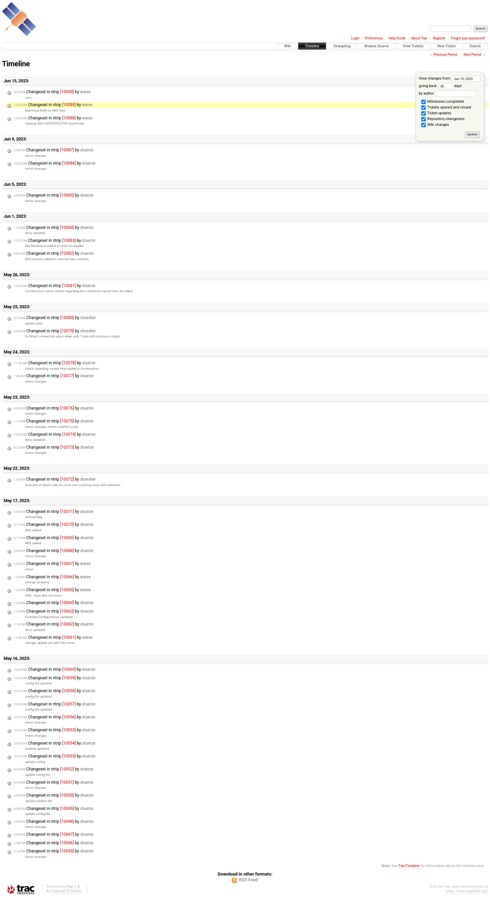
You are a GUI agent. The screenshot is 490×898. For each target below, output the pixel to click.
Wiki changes (435, 125)
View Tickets (413, 46)
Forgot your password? (468, 38)
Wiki (287, 46)
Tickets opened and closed (446, 107)
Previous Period (445, 54)
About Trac (419, 38)
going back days (440, 86)
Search (475, 46)
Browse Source (376, 46)
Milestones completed (442, 102)
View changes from (449, 78)
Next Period (472, 54)
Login (355, 38)
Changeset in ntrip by (52, 91)
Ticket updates (436, 113)
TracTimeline (409, 866)
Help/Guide (397, 38)
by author (447, 93)
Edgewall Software (66, 891)
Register (439, 38)
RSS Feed (248, 879)
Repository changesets (442, 119)
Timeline (312, 46)
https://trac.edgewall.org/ (467, 891)
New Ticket (447, 46)
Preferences (374, 38)
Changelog (341, 46)
